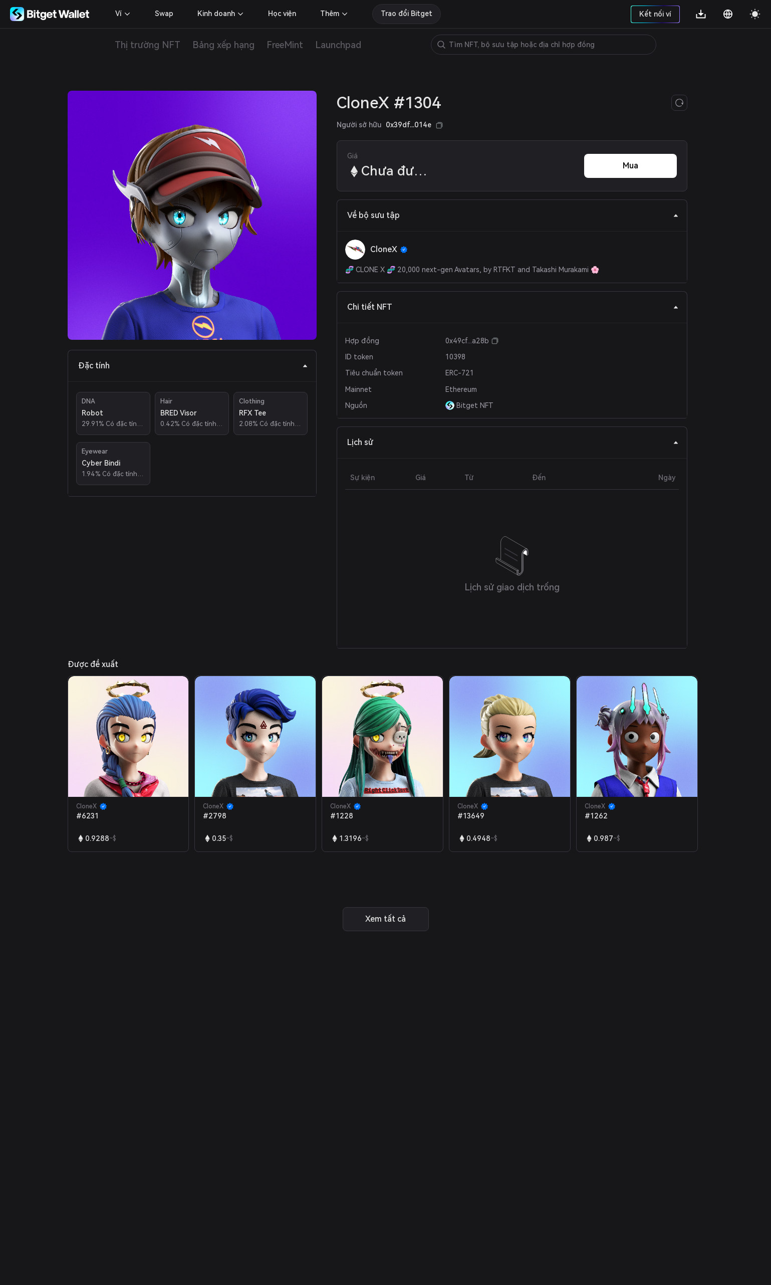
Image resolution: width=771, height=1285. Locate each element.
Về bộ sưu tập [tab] (513, 215)
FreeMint (285, 45)
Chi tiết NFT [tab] (513, 307)
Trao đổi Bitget (406, 14)
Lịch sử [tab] (513, 442)
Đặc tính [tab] (193, 365)
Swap (164, 14)
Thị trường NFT (147, 45)
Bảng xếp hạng (223, 45)
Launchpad (338, 45)
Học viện (282, 14)
